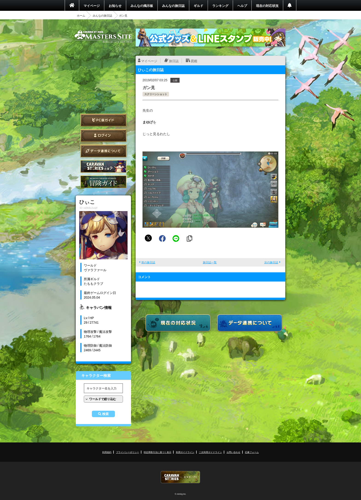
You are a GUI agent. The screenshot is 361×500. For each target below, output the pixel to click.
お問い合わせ (233, 452)
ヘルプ (242, 5)
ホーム (81, 15)
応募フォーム (252, 452)
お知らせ (115, 5)
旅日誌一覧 (210, 262)
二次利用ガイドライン (210, 452)
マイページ (92, 5)
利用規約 (106, 452)
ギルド (198, 5)
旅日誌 (174, 60)
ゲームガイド (103, 181)
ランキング (220, 5)
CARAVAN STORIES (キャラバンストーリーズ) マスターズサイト (103, 37)
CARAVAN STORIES (180, 477)
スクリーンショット (155, 94)
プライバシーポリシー (127, 452)
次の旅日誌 (271, 262)
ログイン (103, 135)
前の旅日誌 (148, 262)
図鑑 (194, 60)
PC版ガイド (103, 120)
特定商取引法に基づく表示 (157, 452)
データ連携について (103, 151)
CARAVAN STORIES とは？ (103, 166)
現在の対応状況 (267, 5)
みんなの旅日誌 (173, 5)
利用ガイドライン (185, 452)
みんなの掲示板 (142, 5)
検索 (105, 414)
